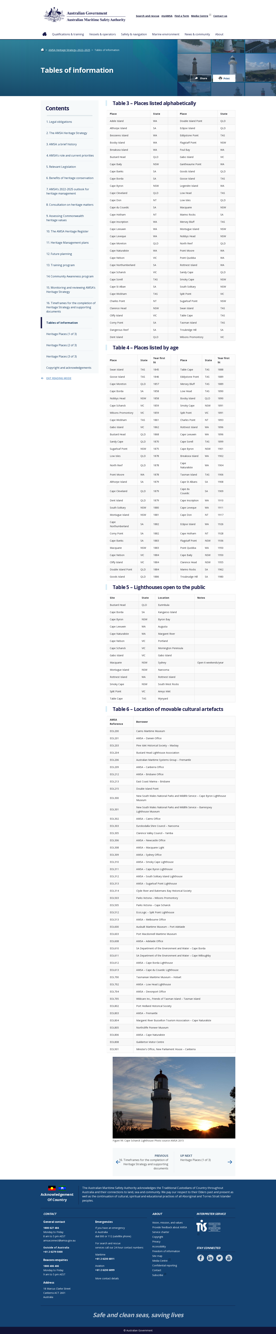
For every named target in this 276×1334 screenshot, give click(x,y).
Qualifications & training (68, 34)
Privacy (156, 1241)
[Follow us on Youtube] (228, 1258)
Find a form (182, 16)
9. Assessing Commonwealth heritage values (65, 218)
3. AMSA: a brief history (61, 144)
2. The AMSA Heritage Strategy (66, 133)
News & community (197, 34)
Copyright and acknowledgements (68, 368)
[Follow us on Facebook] (200, 1258)
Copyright (157, 1236)
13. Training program (60, 265)
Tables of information (62, 323)
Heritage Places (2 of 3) (61, 345)
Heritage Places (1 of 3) (205, 1158)
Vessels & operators (102, 34)
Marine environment (165, 34)
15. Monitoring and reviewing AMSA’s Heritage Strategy (70, 290)
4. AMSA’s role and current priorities (70, 155)
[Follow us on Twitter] (219, 1258)
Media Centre (199, 16)
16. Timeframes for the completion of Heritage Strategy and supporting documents (143, 1162)
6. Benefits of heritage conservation (69, 178)
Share (203, 78)
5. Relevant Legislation (61, 167)
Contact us (220, 16)
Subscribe (157, 1275)
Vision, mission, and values (167, 1222)
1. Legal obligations (59, 122)
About (219, 34)
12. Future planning (59, 254)
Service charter (160, 1232)
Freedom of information (166, 1251)
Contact (156, 1270)
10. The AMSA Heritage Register (67, 231)
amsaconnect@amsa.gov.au (59, 1240)
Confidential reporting (164, 1265)
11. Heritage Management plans (67, 243)
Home (45, 31)
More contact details (107, 1278)
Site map (157, 1256)
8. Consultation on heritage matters (69, 205)
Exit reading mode (58, 378)
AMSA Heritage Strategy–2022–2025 (69, 50)
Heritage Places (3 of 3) (61, 356)
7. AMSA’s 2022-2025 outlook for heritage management (67, 191)
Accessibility (159, 1246)
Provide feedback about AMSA (169, 1227)
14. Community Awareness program (69, 276)
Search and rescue (147, 16)
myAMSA (166, 16)
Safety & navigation (134, 34)
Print (227, 78)
